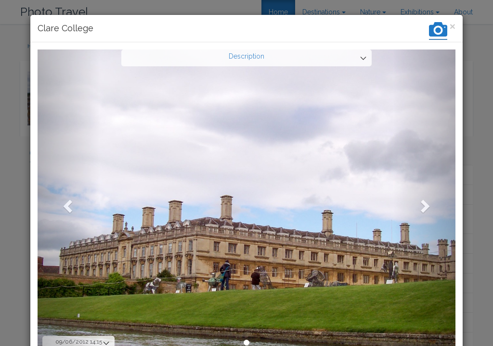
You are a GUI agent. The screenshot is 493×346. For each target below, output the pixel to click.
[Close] (452, 26)
